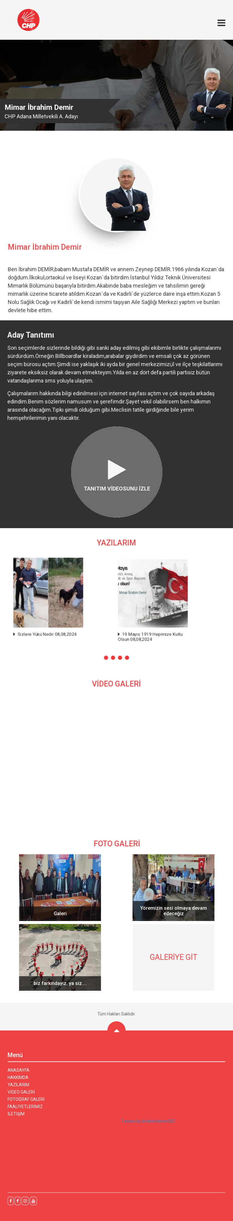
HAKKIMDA (18, 1080)
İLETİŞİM (16, 1117)
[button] (106, 655)
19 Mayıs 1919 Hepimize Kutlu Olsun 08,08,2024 (163, 635)
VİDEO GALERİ (21, 1095)
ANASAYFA (18, 1073)
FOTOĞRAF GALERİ (26, 1102)
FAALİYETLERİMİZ (25, 1110)
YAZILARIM (18, 1088)
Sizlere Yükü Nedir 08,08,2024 (66, 633)
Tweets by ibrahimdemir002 (148, 1124)
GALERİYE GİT (177, 957)
